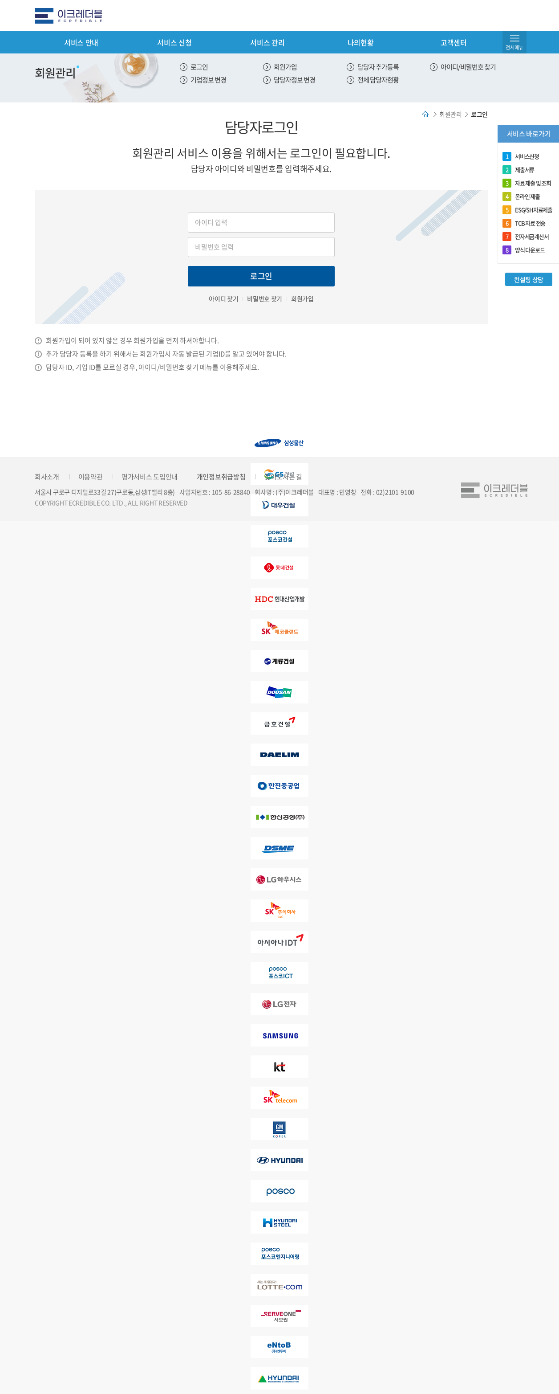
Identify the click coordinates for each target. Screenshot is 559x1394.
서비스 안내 (81, 42)
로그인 (199, 67)
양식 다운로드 (523, 249)
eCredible (72, 15)
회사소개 (47, 477)
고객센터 (454, 42)
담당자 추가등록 (378, 67)
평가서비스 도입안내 (150, 477)
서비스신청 (520, 156)
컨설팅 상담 (528, 279)
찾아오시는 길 (283, 477)
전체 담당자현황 (378, 80)
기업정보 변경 (208, 80)
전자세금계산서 (525, 236)
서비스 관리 (267, 42)
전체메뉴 (514, 47)
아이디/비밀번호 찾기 (468, 67)
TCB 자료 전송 (523, 223)
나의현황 (361, 42)
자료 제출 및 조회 (526, 183)
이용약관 (90, 477)
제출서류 (518, 169)
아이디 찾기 (223, 298)
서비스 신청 (174, 42)
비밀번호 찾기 (264, 298)
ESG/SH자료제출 (527, 209)
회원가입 (285, 67)
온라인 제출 (521, 196)
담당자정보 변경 (294, 80)
